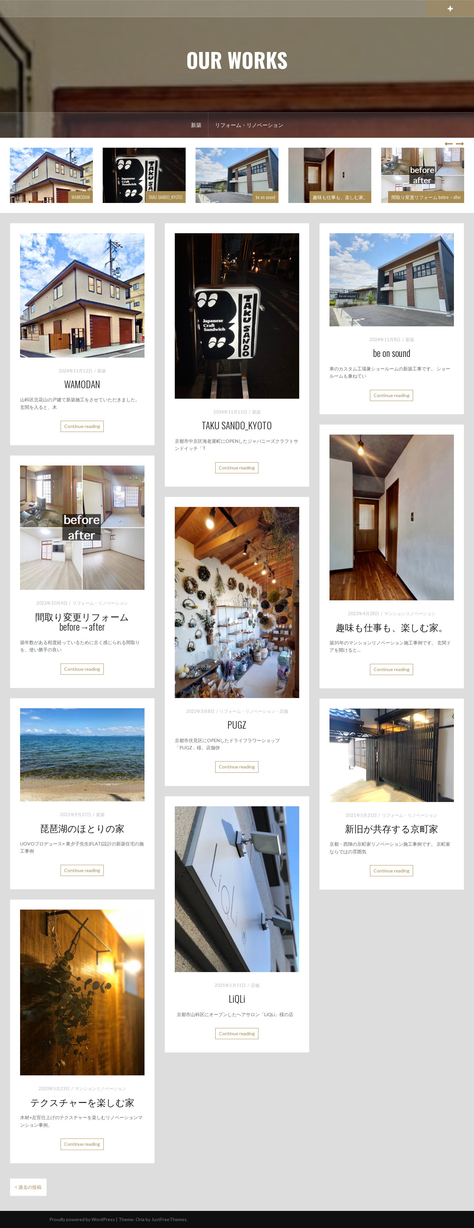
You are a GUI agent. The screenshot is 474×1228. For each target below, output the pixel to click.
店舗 (283, 711)
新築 (196, 125)
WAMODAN (80, 196)
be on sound (265, 196)
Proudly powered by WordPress (82, 1219)
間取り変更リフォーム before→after (426, 196)
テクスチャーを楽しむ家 (82, 1102)
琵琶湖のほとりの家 (82, 828)
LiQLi (237, 998)
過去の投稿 (29, 1187)
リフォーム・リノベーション (249, 125)
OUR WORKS (237, 59)
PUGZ (236, 724)
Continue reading (82, 426)
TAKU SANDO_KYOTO (165, 196)
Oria (140, 1219)
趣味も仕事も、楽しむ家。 (340, 196)
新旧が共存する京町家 (391, 828)
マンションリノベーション (409, 613)
